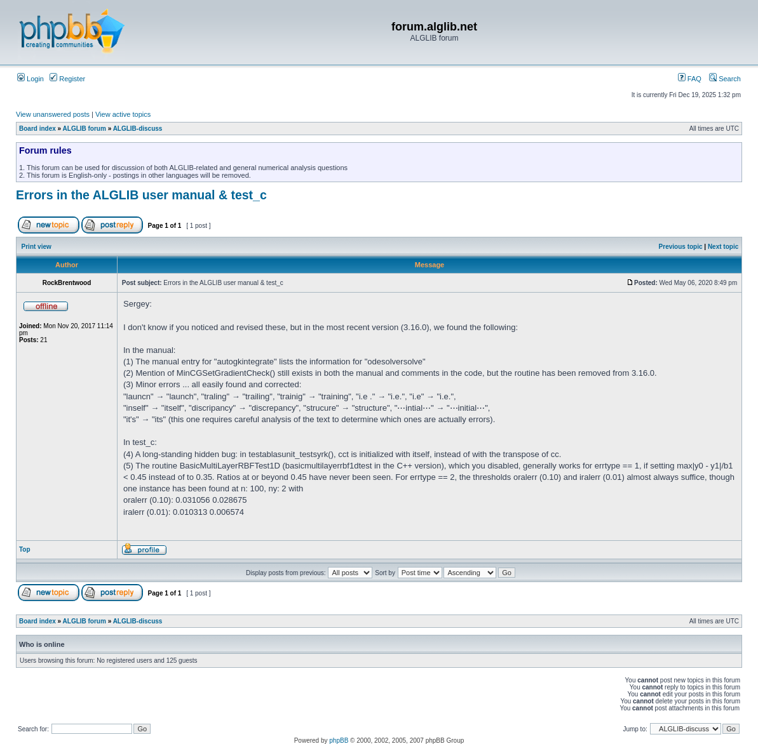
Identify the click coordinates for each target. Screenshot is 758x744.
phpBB (338, 740)
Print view (36, 246)
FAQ (689, 79)
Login (30, 79)
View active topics (123, 114)
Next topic (723, 246)
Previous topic (681, 246)
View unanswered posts (53, 114)
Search (725, 79)
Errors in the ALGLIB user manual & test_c (141, 195)
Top (24, 549)
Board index (37, 128)
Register (67, 79)
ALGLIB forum (84, 128)
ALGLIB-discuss (138, 128)
